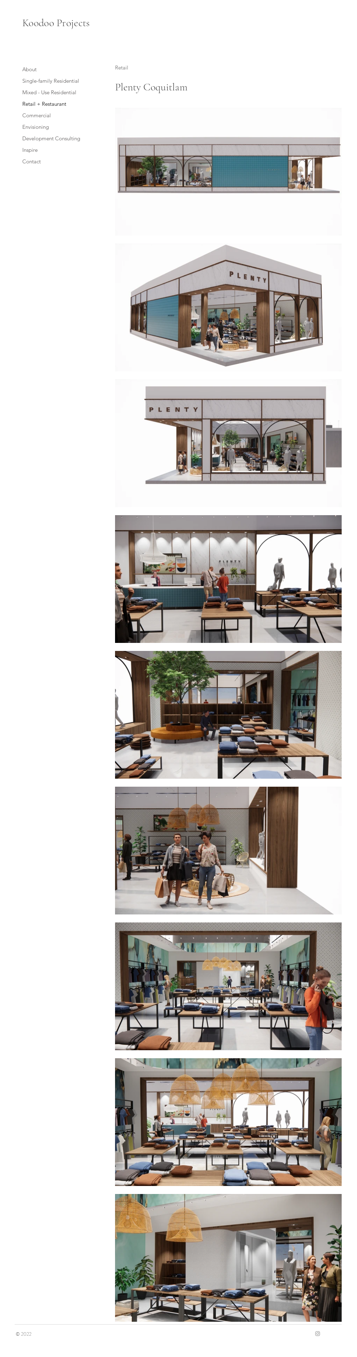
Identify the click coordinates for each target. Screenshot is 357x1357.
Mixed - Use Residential (49, 92)
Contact (31, 161)
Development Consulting (51, 138)
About (29, 69)
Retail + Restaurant (44, 104)
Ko (28, 22)
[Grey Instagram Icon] (317, 1333)
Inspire (30, 150)
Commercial (36, 115)
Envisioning (35, 127)
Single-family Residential (50, 80)
